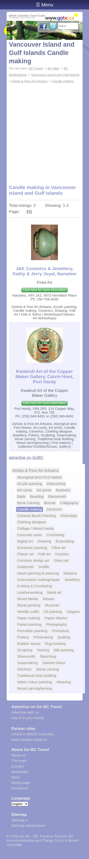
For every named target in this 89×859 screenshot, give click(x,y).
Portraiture (60, 631)
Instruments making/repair (38, 580)
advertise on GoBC (26, 457)
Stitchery (24, 669)
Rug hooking (55, 644)
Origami (73, 612)
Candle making (63, 81)
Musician (52, 605)
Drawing (44, 541)
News (15, 777)
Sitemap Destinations (28, 825)
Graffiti (43, 567)
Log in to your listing (27, 718)
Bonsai (50, 503)
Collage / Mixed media (35, 528)
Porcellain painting (32, 631)
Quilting (64, 637)
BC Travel (36, 68)
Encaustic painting (32, 548)
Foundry (62, 554)
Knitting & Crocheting (34, 586)
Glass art (61, 560)
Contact (17, 766)
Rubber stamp (29, 644)
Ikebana (69, 573)
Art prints (44, 490)
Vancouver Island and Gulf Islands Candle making (42, 53)
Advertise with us (25, 712)
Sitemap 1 (19, 820)
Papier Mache (56, 618)
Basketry (63, 490)
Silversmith (26, 656)
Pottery (23, 637)
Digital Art (25, 541)
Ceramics (54, 509)
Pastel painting (29, 624)
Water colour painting (34, 682)
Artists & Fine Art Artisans (29, 81)
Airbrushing (56, 484)
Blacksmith (57, 496)
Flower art (25, 554)
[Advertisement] (44, 131)
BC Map (53, 68)
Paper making (28, 618)
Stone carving (47, 669)
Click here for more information (44, 290)
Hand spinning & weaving (38, 573)
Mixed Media (27, 599)
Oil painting (52, 612)
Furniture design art (33, 560)
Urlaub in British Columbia (32, 734)
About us (18, 755)
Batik (21, 496)
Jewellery (72, 580)
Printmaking (43, 637)
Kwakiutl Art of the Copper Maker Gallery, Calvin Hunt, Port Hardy (44, 376)
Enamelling (65, 541)
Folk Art (44, 554)
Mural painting (29, 605)
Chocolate (68, 516)
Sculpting (25, 650)
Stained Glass (53, 663)
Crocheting (55, 535)
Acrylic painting (29, 484)
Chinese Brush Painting (36, 516)
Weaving (63, 682)
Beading (36, 496)
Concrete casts (29, 535)
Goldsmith (25, 567)
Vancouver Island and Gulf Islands (55, 75)
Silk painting (64, 650)
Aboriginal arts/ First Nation (39, 477)
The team (19, 761)
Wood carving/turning (34, 688)
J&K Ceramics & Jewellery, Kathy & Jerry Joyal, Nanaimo (44, 271)
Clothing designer (31, 522)
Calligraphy (69, 503)
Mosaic (48, 599)
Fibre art (59, 548)
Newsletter (20, 772)
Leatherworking (29, 592)
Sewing (43, 650)
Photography (56, 624)
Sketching (48, 656)
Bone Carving (28, 503)
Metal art (54, 592)
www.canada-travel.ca (29, 739)
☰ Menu (44, 4)
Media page (20, 783)
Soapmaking (27, 663)
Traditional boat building (36, 676)
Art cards (24, 490)
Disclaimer (19, 788)
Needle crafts (28, 612)
